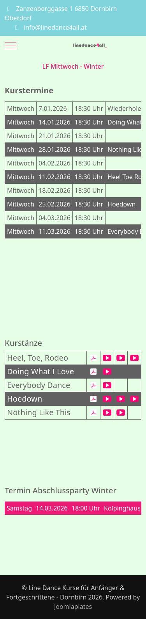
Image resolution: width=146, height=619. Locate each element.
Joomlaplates (73, 606)
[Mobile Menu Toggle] (10, 46)
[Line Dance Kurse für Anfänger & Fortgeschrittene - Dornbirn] (90, 45)
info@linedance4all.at (55, 27)
